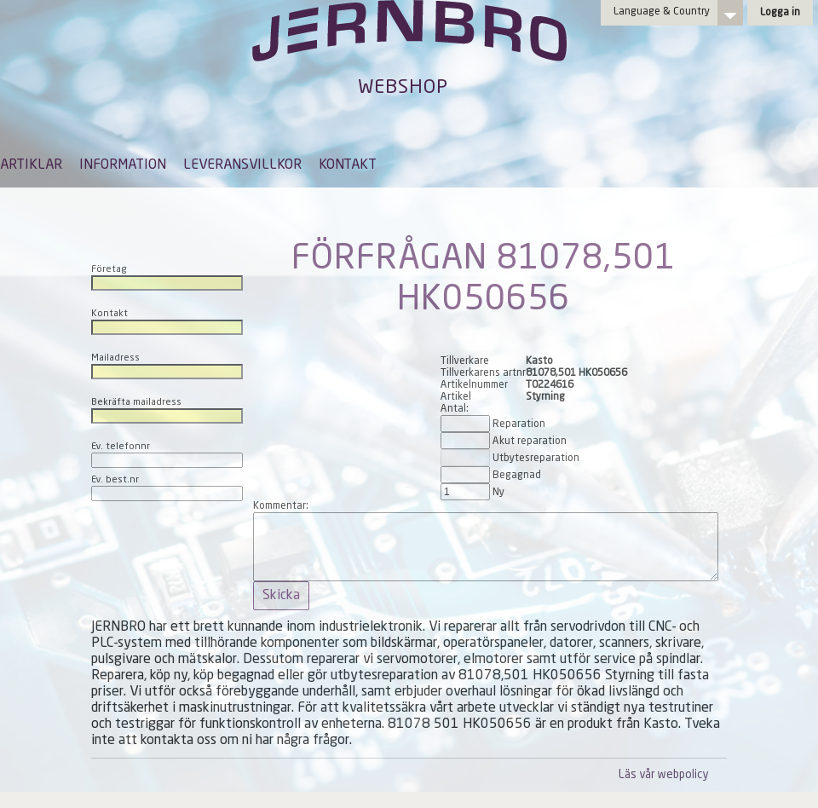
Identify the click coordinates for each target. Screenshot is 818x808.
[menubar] (188, 178)
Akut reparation (530, 441)
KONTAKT (348, 165)
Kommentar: (280, 506)
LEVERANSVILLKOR (242, 165)
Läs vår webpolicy (663, 775)
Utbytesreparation (536, 458)
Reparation (519, 424)
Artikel (456, 397)
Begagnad (517, 475)
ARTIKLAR (31, 165)
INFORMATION (122, 165)
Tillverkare (465, 361)
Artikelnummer (474, 385)
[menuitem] (31, 173)
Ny (498, 493)
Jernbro (409, 47)
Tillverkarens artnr (483, 373)
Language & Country (662, 12)
